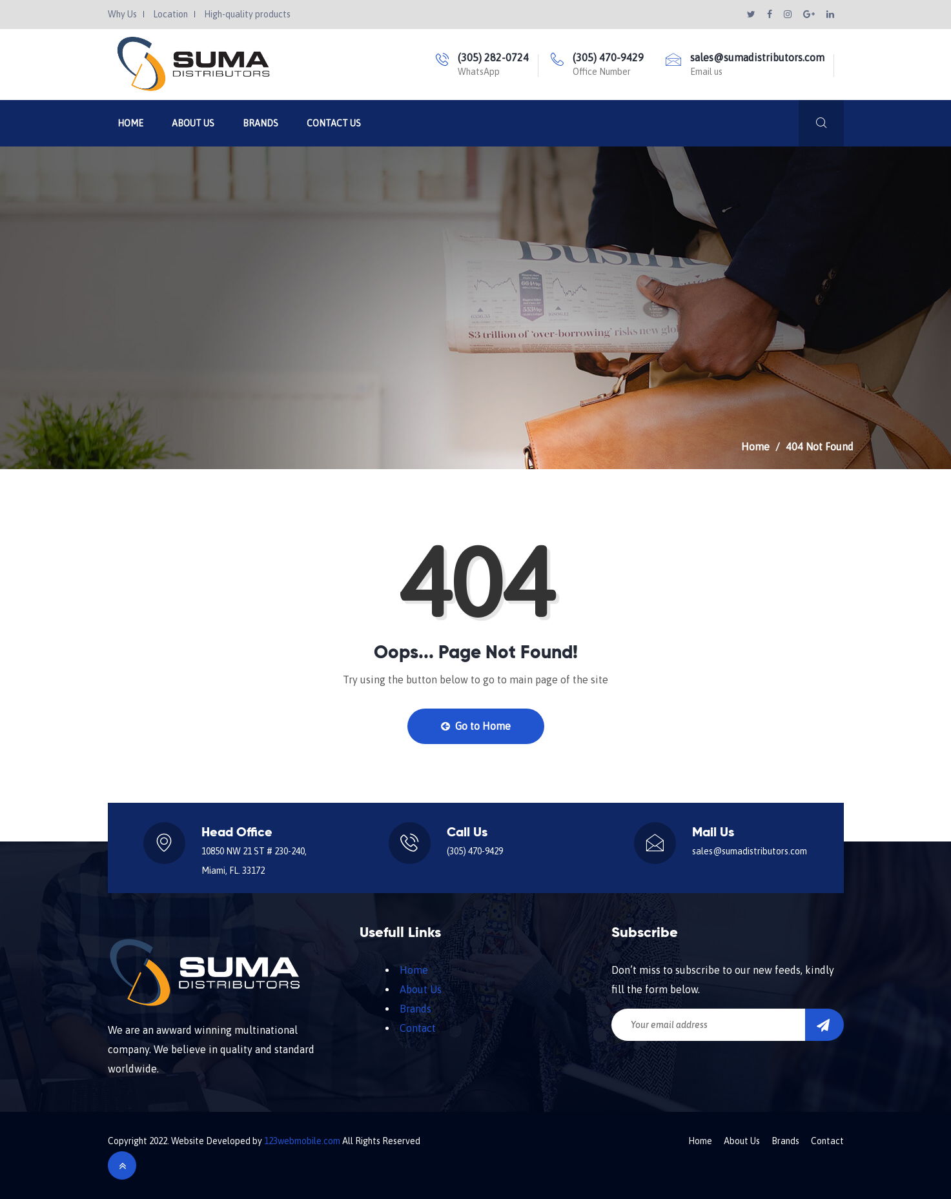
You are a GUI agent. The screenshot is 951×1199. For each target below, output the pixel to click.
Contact (418, 1028)
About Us (193, 123)
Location (170, 14)
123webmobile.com (302, 1141)
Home (130, 123)
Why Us (122, 14)
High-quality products (247, 14)
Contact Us (334, 123)
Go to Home (476, 726)
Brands (260, 123)
